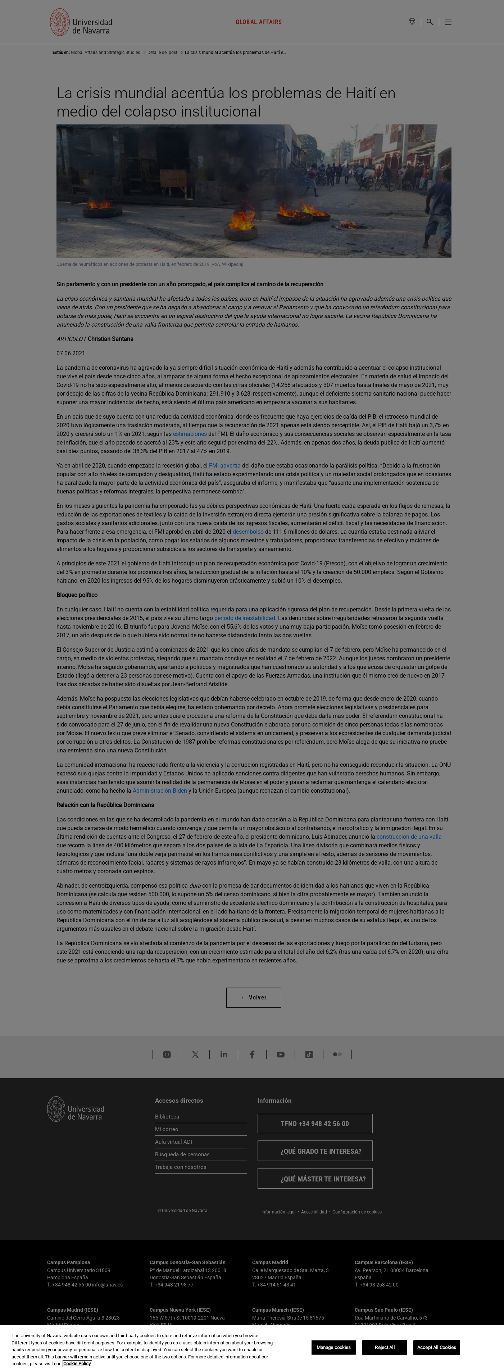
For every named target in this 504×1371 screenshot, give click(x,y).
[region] (252, 1348)
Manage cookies (334, 1347)
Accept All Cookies (436, 1347)
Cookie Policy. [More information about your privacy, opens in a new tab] (77, 1363)
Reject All (384, 1347)
